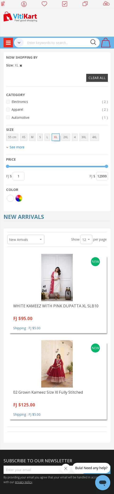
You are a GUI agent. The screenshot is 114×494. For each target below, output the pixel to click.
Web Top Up (5, 4)
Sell (107, 4)
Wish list (46, 4)
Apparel (60, 109)
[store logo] (20, 16)
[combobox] (62, 42)
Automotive (60, 117)
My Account (25, 4)
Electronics (60, 101)
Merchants (87, 4)
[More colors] (19, 198)
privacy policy (23, 482)
